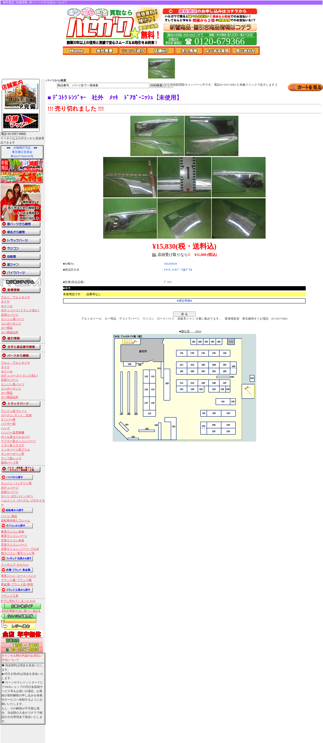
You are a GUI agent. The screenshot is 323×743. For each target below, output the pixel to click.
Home (77, 50)
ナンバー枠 (8, 419)
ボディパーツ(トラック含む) (20, 310)
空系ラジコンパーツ (14, 544)
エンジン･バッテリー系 (16, 483)
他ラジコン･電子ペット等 (18, 553)
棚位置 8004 (191, 331)
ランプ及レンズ (11, 458)
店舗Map (161, 50)
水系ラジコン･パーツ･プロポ (20, 549)
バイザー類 (8, 423)
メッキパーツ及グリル (15, 449)
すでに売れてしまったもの (17, 601)
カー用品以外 (9, 332)
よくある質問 (218, 50)
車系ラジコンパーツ (14, 536)
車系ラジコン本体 (12, 531)
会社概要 (105, 50)
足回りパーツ (9, 315)
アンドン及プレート (14, 411)
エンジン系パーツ (12, 319)
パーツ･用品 (9, 516)
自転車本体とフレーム (15, 520)
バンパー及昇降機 (12, 432)
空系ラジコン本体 (12, 540)
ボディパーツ (9, 487)
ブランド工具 (9, 595)
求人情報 (189, 50)
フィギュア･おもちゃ (15, 564)
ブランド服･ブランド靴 (16, 580)
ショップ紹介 (133, 50)
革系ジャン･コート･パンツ (18, 575)
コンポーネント (11, 324)
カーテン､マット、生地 (16, 415)
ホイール (7, 306)
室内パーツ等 (9, 462)
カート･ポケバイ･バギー (17, 496)
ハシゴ (5, 428)
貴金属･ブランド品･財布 (17, 584)
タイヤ (5, 302)
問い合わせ (246, 50)
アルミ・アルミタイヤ (15, 297)
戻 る (184, 314)
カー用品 (7, 328)
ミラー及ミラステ (12, 445)
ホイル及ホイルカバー (15, 436)
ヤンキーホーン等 (12, 453)
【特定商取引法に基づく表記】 (20, 610)
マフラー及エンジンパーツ (18, 441)
